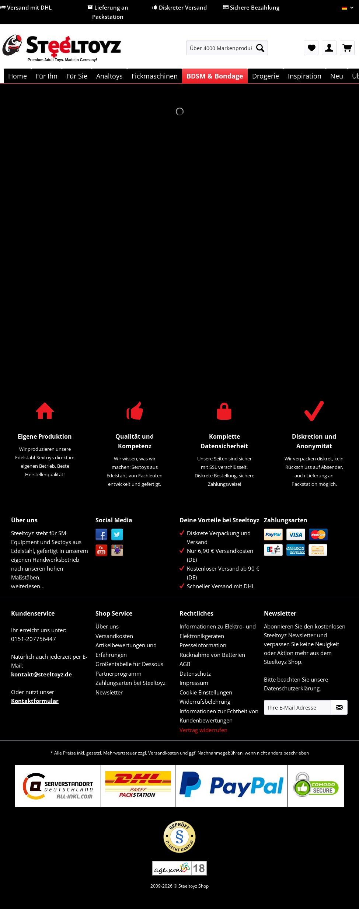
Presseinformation (203, 645)
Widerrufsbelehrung (205, 701)
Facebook (101, 535)
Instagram (117, 550)
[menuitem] (227, 51)
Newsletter (109, 692)
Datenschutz (195, 673)
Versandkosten (114, 636)
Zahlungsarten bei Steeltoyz (130, 682)
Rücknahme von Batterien (212, 654)
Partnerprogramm (118, 673)
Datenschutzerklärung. (292, 688)
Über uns (107, 626)
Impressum (194, 682)
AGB (185, 664)
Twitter (117, 535)
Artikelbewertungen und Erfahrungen (126, 649)
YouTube (101, 550)
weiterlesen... (28, 586)
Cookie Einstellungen (206, 692)
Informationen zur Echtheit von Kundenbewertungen (219, 715)
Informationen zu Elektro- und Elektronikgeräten (218, 631)
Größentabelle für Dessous (129, 664)
